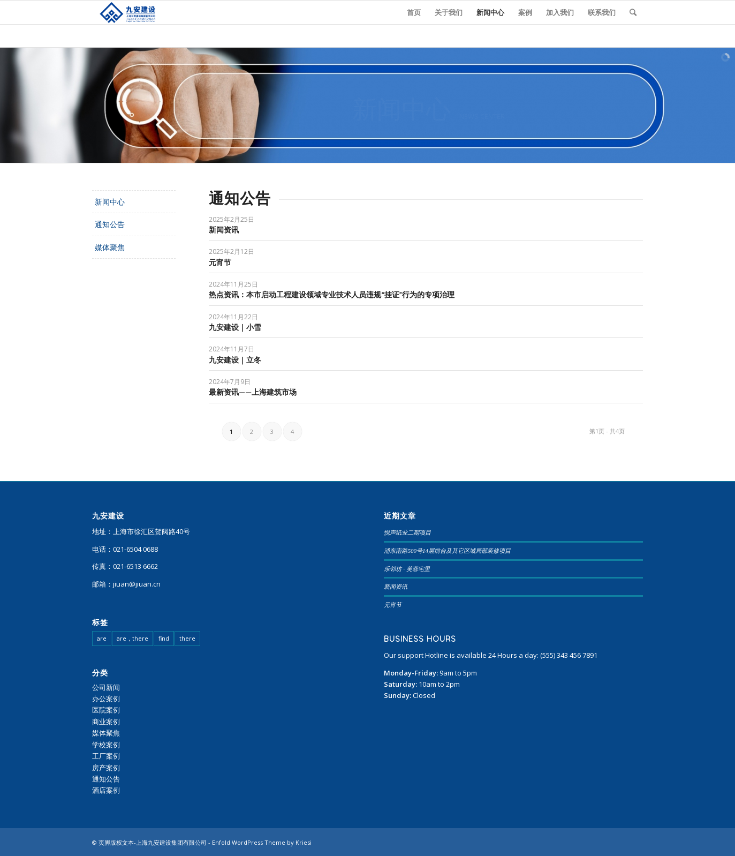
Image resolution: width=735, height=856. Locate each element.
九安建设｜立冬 (235, 360)
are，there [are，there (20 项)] (132, 638)
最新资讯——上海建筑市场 (253, 392)
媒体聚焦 (110, 247)
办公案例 (106, 698)
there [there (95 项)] (187, 638)
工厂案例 (106, 756)
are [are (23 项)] (102, 638)
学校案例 (106, 744)
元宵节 (220, 262)
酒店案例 (106, 790)
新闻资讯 (224, 230)
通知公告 (110, 224)
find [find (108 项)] (163, 638)
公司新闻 (106, 687)
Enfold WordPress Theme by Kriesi (262, 842)
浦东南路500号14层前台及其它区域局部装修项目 (447, 550)
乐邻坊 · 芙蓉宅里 (406, 569)
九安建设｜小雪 (235, 327)
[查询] (633, 12)
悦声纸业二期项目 (407, 532)
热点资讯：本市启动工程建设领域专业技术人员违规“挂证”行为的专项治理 (331, 294)
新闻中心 (110, 202)
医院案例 (106, 710)
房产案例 (106, 767)
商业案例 (106, 721)
